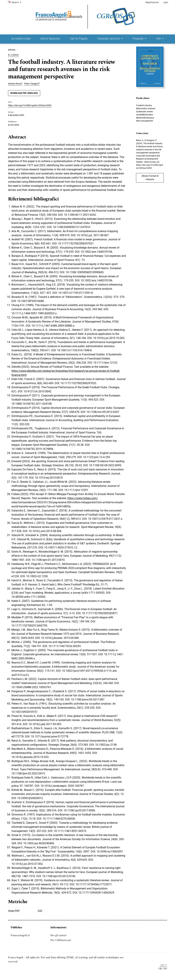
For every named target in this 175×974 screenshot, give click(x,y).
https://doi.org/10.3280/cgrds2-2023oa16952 (29, 105)
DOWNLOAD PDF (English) (24, 93)
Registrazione (152, 2)
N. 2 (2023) (13, 55)
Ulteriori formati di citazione (149, 178)
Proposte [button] (138, 38)
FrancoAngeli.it (20, 935)
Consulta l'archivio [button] (109, 38)
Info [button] (158, 38)
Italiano (16, 2)
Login (165, 2)
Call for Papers (79, 38)
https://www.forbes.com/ (82, 498)
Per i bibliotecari (60, 940)
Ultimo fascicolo (50, 38)
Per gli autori (58, 935)
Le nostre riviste (20, 38)
